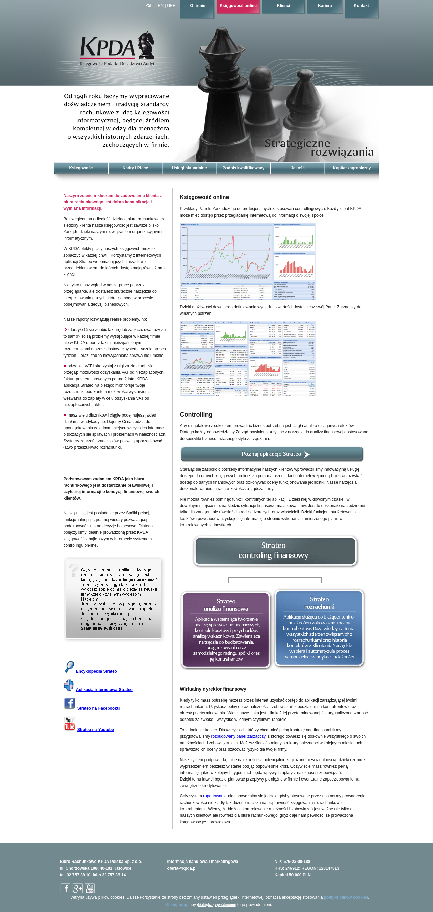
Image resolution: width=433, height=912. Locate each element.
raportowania (214, 796)
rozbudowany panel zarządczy (238, 736)
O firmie (197, 5)
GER (171, 5)
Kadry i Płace (135, 168)
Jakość (298, 168)
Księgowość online (238, 5)
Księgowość (81, 168)
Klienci (283, 5)
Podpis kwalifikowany (243, 168)
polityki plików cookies (346, 897)
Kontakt (361, 5)
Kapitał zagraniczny (352, 168)
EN (161, 5)
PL (150, 5)
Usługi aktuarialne (189, 168)
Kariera (325, 5)
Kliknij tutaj (176, 904)
